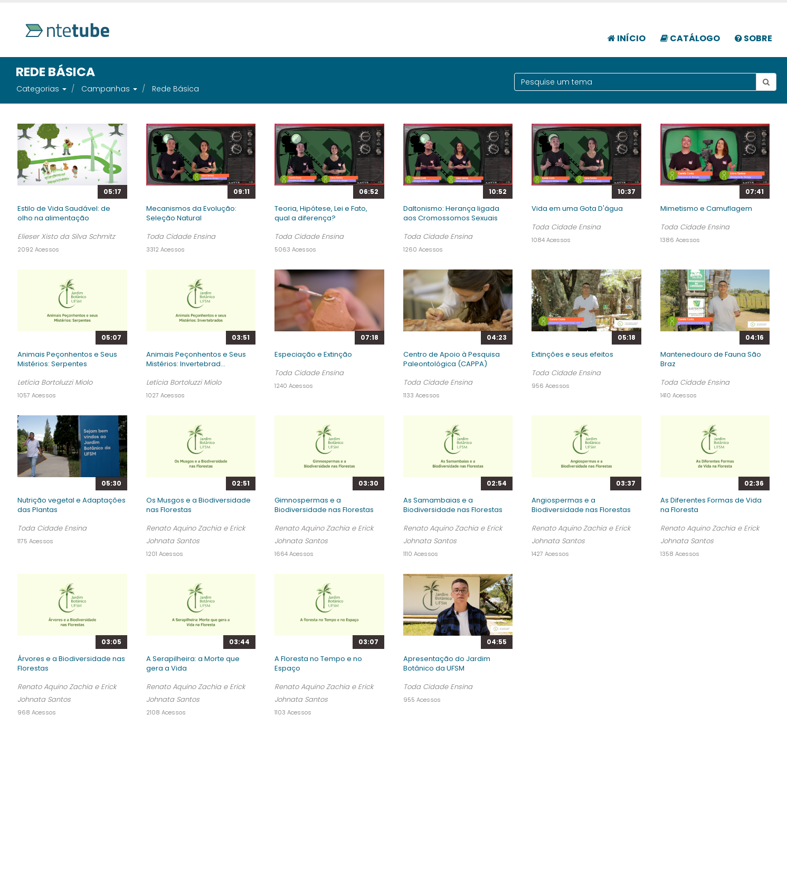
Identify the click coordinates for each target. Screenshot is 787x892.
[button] (64, 88)
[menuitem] (626, 33)
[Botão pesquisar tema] (766, 82)
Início (627, 38)
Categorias (37, 88)
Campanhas (105, 88)
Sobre (753, 38)
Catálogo (690, 38)
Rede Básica (175, 88)
